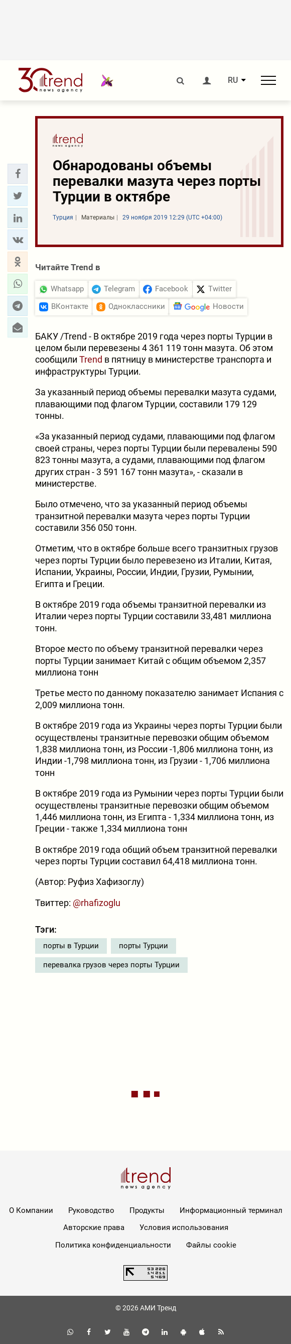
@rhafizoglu (96, 903)
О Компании (31, 1210)
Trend (90, 359)
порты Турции (143, 945)
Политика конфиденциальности (113, 1245)
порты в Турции (71, 945)
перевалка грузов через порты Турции (111, 964)
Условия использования (183, 1227)
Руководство (91, 1210)
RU (233, 80)
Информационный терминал (231, 1210)
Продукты (147, 1210)
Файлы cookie (211, 1245)
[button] (18, 173)
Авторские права (93, 1227)
